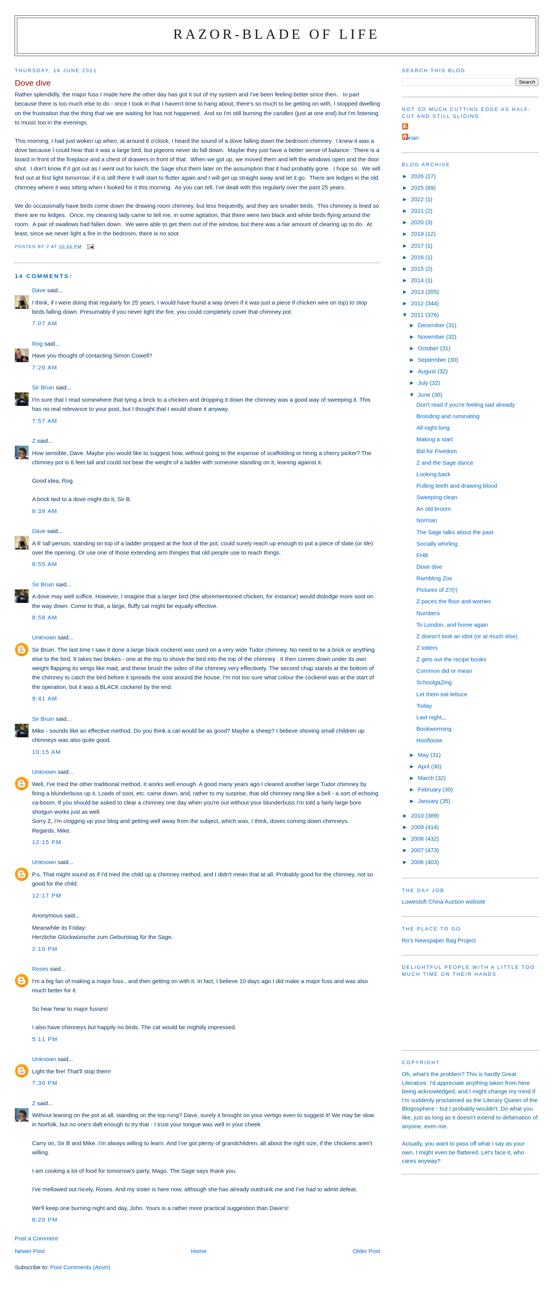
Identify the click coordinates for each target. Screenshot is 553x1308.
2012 (418, 303)
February (430, 789)
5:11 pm (45, 1039)
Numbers (428, 613)
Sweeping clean (436, 497)
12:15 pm (46, 842)
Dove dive (429, 566)
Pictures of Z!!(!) (436, 589)
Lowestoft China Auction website (443, 901)
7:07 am (44, 323)
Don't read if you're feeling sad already (465, 404)
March (426, 778)
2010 (418, 815)
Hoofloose (429, 740)
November (432, 336)
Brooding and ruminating (447, 416)
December (432, 325)
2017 (418, 245)
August (427, 371)
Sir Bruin (43, 387)
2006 (418, 862)
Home (198, 1251)
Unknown (44, 637)
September (433, 359)
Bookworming (433, 728)
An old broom (433, 508)
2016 (418, 257)
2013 (418, 291)
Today (424, 705)
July (424, 382)
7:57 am (44, 420)
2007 (418, 850)
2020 (418, 222)
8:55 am (44, 564)
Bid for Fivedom (436, 451)
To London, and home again (452, 624)
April (424, 766)
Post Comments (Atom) (80, 1267)
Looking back (433, 474)
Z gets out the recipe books (451, 659)
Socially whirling (436, 543)
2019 (418, 233)
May (424, 755)
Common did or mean (444, 670)
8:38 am (44, 511)
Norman (426, 520)
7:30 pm (45, 1083)
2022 (418, 199)
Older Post (366, 1251)
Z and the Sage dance (444, 462)
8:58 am (44, 617)
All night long (432, 427)
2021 (418, 210)
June (425, 394)
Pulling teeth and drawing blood (456, 485)
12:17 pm (46, 895)
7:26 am (44, 367)
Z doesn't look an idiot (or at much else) (467, 636)
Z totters (426, 647)
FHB (422, 555)
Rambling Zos (434, 578)
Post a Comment (36, 1238)
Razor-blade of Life (276, 34)
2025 (418, 187)
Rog (37, 343)
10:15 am (46, 751)
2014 (418, 280)
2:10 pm (45, 948)
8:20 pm (45, 1219)
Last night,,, (431, 717)
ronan (411, 137)
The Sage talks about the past (454, 532)
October (429, 348)
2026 (418, 176)
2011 (418, 314)
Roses (40, 968)
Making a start (434, 439)
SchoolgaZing (434, 682)
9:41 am (44, 698)
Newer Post (30, 1251)
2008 (418, 838)
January (429, 801)
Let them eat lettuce (441, 694)
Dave (38, 290)
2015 (418, 268)
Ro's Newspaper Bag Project (439, 940)
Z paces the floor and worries (453, 601)
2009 (418, 827)
